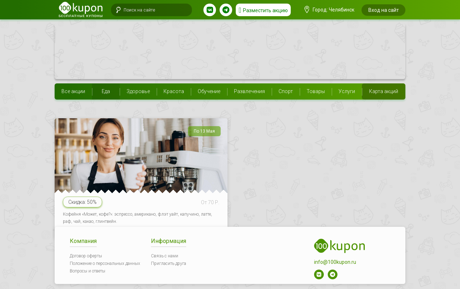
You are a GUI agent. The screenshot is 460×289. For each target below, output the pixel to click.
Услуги (347, 91)
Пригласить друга (168, 263)
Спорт (286, 91)
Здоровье (138, 91)
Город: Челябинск (329, 10)
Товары (316, 91)
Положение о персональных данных (105, 263)
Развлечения (249, 91)
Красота (174, 91)
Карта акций (383, 91)
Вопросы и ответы (87, 271)
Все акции (73, 91)
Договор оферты (86, 255)
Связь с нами (164, 255)
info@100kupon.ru (335, 262)
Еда (106, 91)
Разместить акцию (265, 10)
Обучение (209, 91)
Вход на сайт (383, 10)
